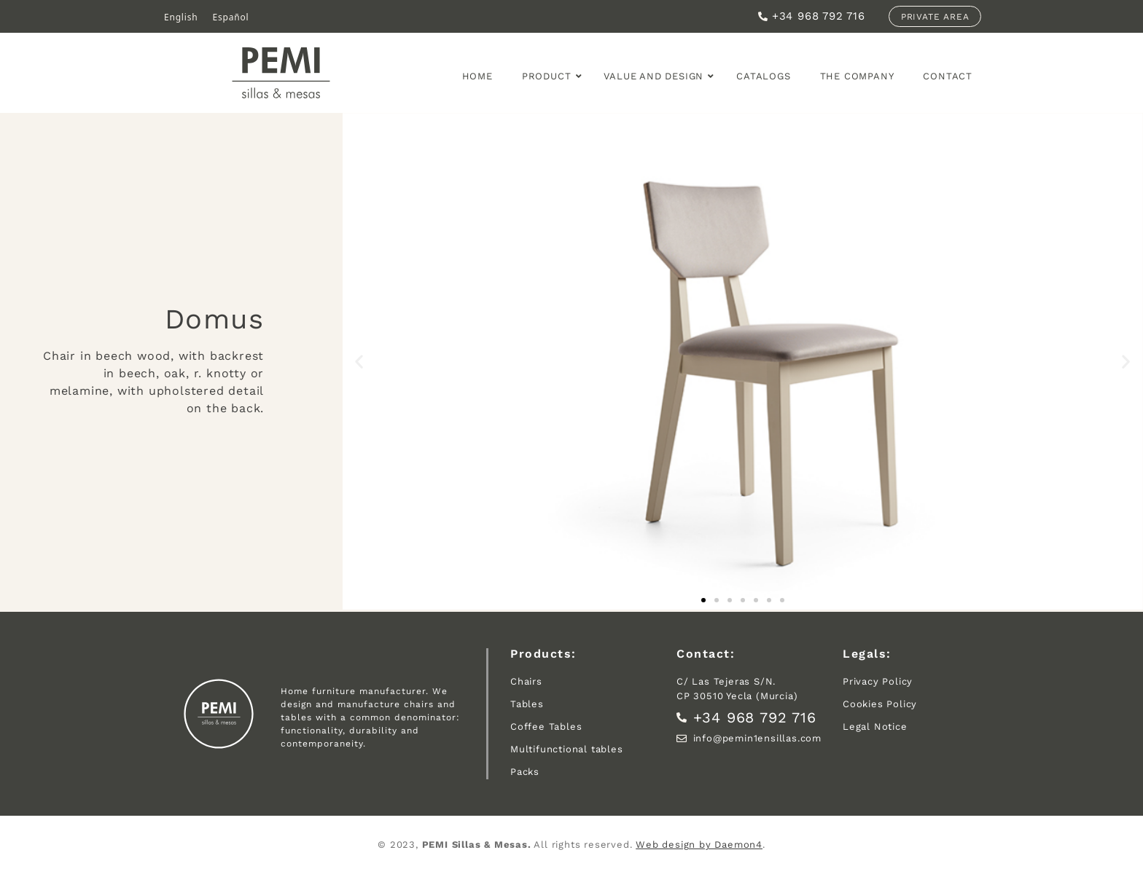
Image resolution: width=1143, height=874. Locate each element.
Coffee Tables (546, 726)
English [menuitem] (181, 16)
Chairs (526, 681)
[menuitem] (181, 17)
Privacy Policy (878, 681)
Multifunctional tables (566, 749)
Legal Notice (875, 726)
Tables (527, 703)
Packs (524, 771)
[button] (359, 361)
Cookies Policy (880, 703)
